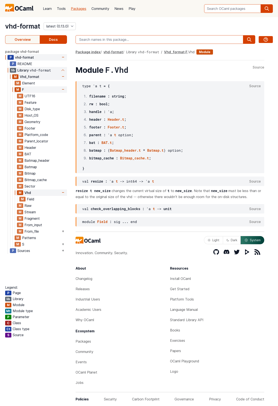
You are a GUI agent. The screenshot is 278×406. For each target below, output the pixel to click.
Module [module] (204, 52)
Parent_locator (36, 141)
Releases (83, 289)
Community (100, 8)
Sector (29, 186)
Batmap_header (36, 160)
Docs (53, 39)
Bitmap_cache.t (134, 158)
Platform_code (36, 135)
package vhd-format (22, 51)
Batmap (30, 167)
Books (175, 330)
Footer (29, 128)
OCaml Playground (184, 361)
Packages (78, 8)
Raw (28, 205)
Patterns (29, 238)
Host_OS (31, 115)
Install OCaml (180, 278)
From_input (33, 225)
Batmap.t (155, 150)
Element (28, 83)
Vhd (27, 193)
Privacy (215, 399)
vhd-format (22, 26)
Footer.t (116, 127)
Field (30, 199)
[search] (267, 8)
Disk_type (32, 109)
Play (132, 8)
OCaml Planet (86, 372)
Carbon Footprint (146, 399)
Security (110, 399)
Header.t (116, 119)
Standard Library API (187, 320)
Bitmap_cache (35, 180)
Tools (61, 8)
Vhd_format (29, 77)
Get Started (180, 289)
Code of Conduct (250, 399)
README (24, 64)
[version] (60, 26)
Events (81, 362)
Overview (23, 39)
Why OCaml (85, 320)
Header (30, 147)
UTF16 (29, 96)
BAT (27, 154)
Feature (30, 102)
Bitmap (30, 173)
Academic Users (88, 309)
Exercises (177, 340)
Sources (23, 251)
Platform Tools (182, 299)
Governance (184, 399)
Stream (30, 212)
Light (213, 240)
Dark (231, 240)
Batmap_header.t (125, 150)
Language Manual (184, 309)
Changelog (84, 278)
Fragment (32, 218)
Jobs (80, 382)
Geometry (32, 122)
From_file (31, 231)
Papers (175, 351)
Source (258, 67)
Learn (47, 8)
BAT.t (107, 142)
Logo (174, 371)
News (118, 8)
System (252, 240)
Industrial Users (88, 299)
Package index (88, 52)
